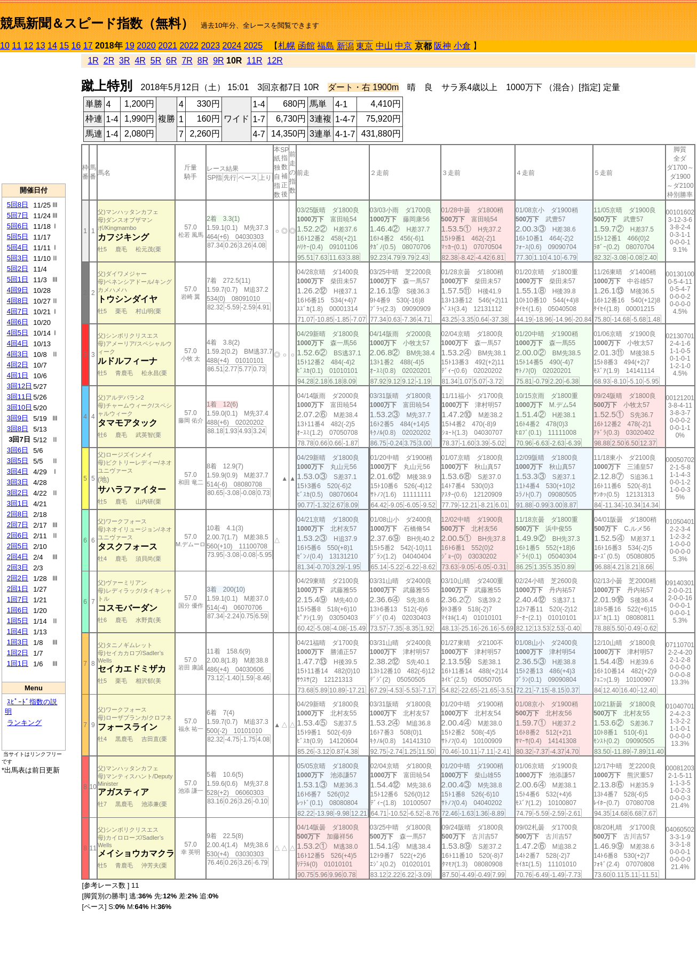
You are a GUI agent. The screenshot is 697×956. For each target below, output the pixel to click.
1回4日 (17, 631)
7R (186, 60)
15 (64, 45)
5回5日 (17, 237)
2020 (146, 45)
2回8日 (17, 514)
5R (156, 60)
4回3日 (17, 354)
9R (218, 60)
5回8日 (17, 205)
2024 (231, 45)
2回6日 (17, 535)
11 (16, 45)
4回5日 (17, 333)
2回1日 (17, 589)
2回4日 (17, 557)
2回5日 (17, 546)
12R (275, 60)
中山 (384, 45)
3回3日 (17, 482)
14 (52, 45)
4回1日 (17, 375)
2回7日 (17, 525)
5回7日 (17, 215)
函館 (306, 45)
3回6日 (17, 450)
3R (124, 60)
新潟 (345, 46)
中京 (403, 45)
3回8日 (17, 429)
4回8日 (17, 301)
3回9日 (17, 418)
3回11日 (20, 397)
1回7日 (17, 599)
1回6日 (17, 610)
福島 (325, 45)
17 (88, 45)
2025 (253, 45)
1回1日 (17, 663)
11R (254, 60)
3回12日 (20, 386)
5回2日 (17, 269)
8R (202, 60)
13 (40, 45)
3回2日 (17, 493)
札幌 (286, 45)
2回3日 (17, 567)
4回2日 (17, 365)
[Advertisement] (34, 118)
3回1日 (17, 503)
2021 (167, 45)
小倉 (462, 45)
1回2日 (17, 653)
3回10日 (20, 407)
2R (109, 60)
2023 (210, 45)
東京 (364, 46)
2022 (189, 45)
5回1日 (17, 279)
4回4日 (17, 343)
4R (139, 60)
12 (29, 45)
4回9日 (17, 290)
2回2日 (17, 578)
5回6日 (17, 226)
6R (171, 60)
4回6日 (17, 322)
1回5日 (17, 621)
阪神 (442, 45)
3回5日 (17, 461)
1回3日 (17, 642)
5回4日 (17, 247)
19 (129, 45)
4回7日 (17, 311)
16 (76, 45)
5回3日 (17, 258)
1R (93, 60)
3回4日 (17, 471)
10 (5, 45)
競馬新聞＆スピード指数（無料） (97, 23)
